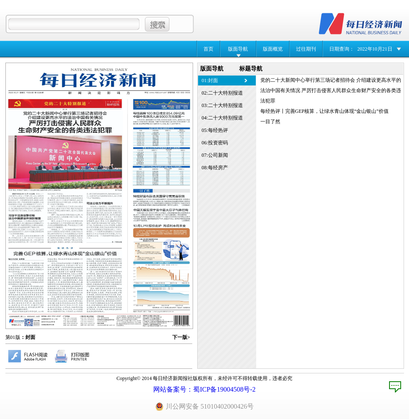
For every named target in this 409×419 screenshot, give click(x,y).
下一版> (181, 337)
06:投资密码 (215, 143)
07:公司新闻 (215, 155)
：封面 (27, 337)
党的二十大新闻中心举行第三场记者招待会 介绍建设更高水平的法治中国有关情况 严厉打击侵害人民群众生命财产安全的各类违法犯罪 (330, 90)
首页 (208, 49)
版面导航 (238, 49)
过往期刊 (306, 49)
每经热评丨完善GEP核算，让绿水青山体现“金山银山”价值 (324, 111)
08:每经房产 (215, 168)
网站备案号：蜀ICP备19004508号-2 (204, 389)
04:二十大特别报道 (222, 118)
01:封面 (210, 80)
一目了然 (270, 121)
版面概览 (273, 49)
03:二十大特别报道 (222, 105)
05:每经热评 (215, 130)
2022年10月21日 (375, 49)
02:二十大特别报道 (222, 93)
